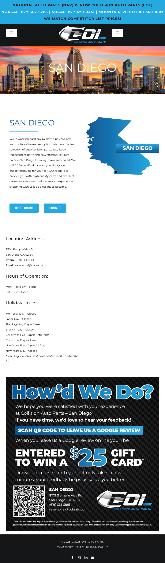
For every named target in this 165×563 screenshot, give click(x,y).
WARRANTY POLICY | (71, 547)
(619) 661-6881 (25, 260)
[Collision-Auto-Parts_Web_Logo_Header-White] (82, 27)
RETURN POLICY (97, 547)
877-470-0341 (81, 12)
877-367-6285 (34, 12)
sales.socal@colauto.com (31, 265)
